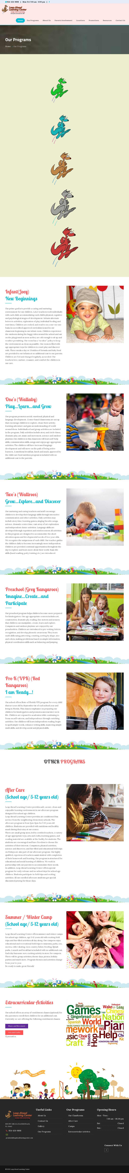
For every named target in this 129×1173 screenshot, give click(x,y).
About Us (47, 20)
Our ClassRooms (75, 1115)
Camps (71, 1126)
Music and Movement (16, 1026)
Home (20, 20)
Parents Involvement (63, 20)
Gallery (41, 1126)
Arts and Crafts (14, 1032)
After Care (73, 1121)
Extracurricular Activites (79, 1131)
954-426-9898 (15, 1130)
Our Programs (33, 20)
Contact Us (120, 20)
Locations (80, 20)
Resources (107, 20)
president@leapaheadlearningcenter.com (19, 1138)
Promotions (94, 20)
